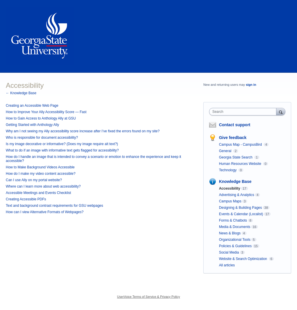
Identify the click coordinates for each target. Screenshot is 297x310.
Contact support (234, 125)
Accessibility (229, 188)
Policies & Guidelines (235, 246)
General (225, 151)
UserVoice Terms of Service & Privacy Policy (148, 296)
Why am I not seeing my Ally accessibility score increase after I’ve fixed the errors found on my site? (83, 131)
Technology (228, 170)
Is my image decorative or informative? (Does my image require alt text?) (62, 144)
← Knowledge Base (21, 93)
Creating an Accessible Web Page (32, 106)
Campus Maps (230, 201)
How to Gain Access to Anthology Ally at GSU (41, 118)
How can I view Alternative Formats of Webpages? (45, 212)
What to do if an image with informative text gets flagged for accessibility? (62, 150)
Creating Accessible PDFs (26, 199)
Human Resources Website (240, 164)
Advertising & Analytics (236, 195)
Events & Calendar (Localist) (241, 214)
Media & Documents (234, 227)
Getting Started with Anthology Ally (32, 125)
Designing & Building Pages (240, 208)
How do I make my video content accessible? (40, 174)
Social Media (229, 252)
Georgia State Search (236, 157)
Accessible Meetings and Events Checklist (38, 193)
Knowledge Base (235, 181)
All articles (227, 265)
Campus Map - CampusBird (241, 144)
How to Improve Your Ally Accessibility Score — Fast (46, 112)
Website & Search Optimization (243, 259)
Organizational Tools (235, 240)
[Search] (280, 111)
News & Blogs (230, 233)
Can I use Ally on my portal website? (34, 180)
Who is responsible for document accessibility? (42, 138)
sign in (251, 84)
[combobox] (244, 112)
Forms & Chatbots (233, 220)
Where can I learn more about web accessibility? (43, 186)
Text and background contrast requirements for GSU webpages (54, 206)
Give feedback (233, 137)
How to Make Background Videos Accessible (40, 167)
